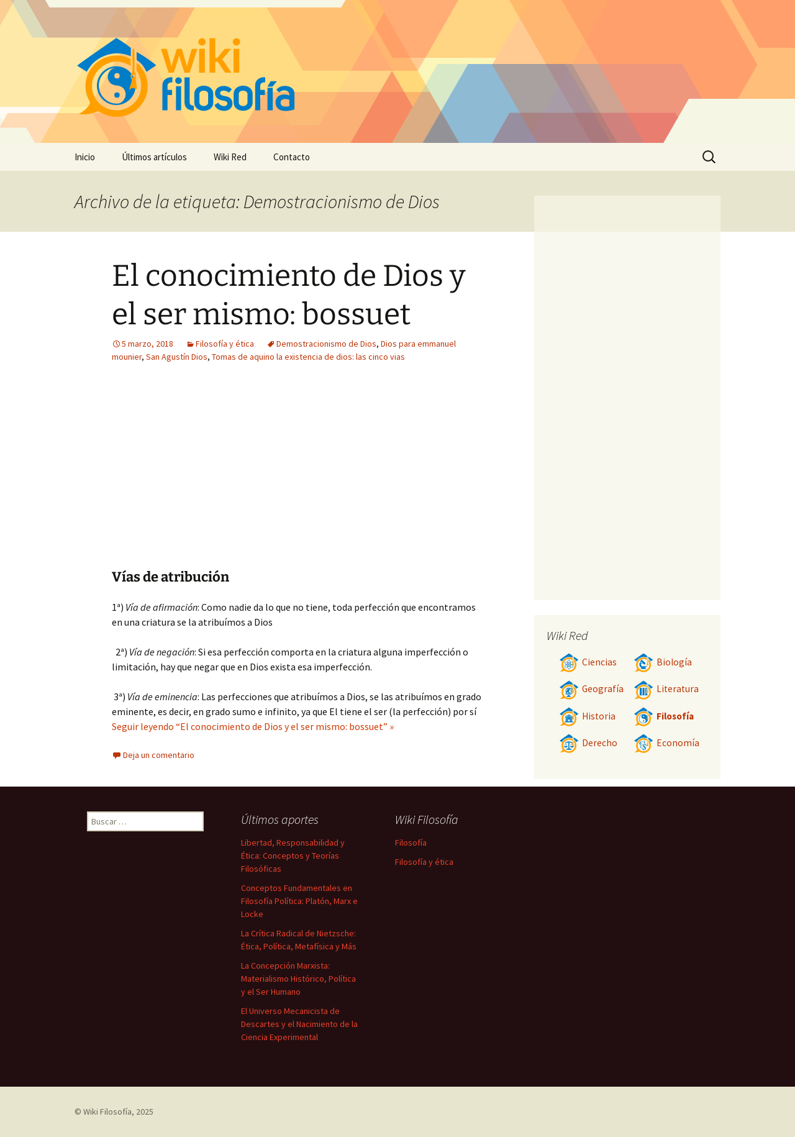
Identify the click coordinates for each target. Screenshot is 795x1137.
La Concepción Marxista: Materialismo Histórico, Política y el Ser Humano (298, 978)
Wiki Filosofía (107, 1111)
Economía (666, 743)
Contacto (291, 157)
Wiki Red (230, 157)
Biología (663, 662)
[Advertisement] (222, 475)
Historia (587, 716)
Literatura (666, 689)
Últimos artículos (154, 157)
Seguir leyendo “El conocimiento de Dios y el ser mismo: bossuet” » (253, 726)
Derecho (588, 743)
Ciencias (588, 662)
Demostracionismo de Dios (326, 343)
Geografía (591, 689)
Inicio (85, 157)
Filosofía (664, 716)
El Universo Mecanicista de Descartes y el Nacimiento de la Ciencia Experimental (299, 1024)
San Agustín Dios (176, 356)
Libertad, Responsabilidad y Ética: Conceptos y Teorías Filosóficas (293, 855)
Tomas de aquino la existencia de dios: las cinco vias (308, 356)
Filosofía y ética (225, 343)
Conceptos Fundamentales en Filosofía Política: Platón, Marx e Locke (299, 901)
